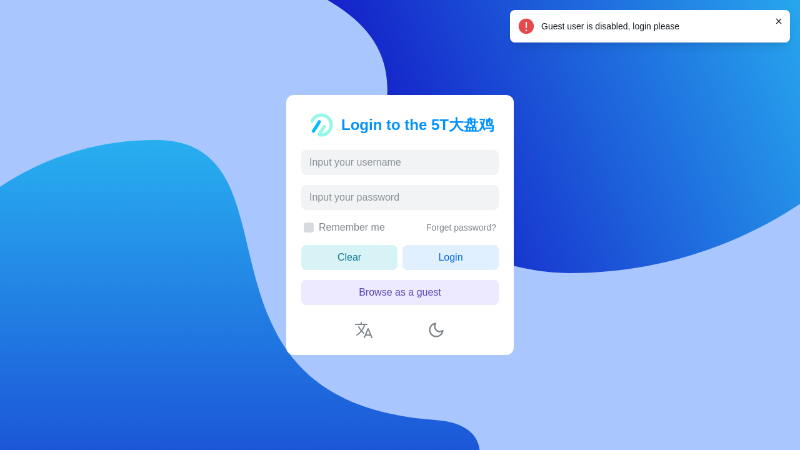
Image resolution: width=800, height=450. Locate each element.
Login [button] (450, 257)
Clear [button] (349, 257)
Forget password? (461, 227)
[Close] (778, 21)
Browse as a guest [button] (400, 292)
